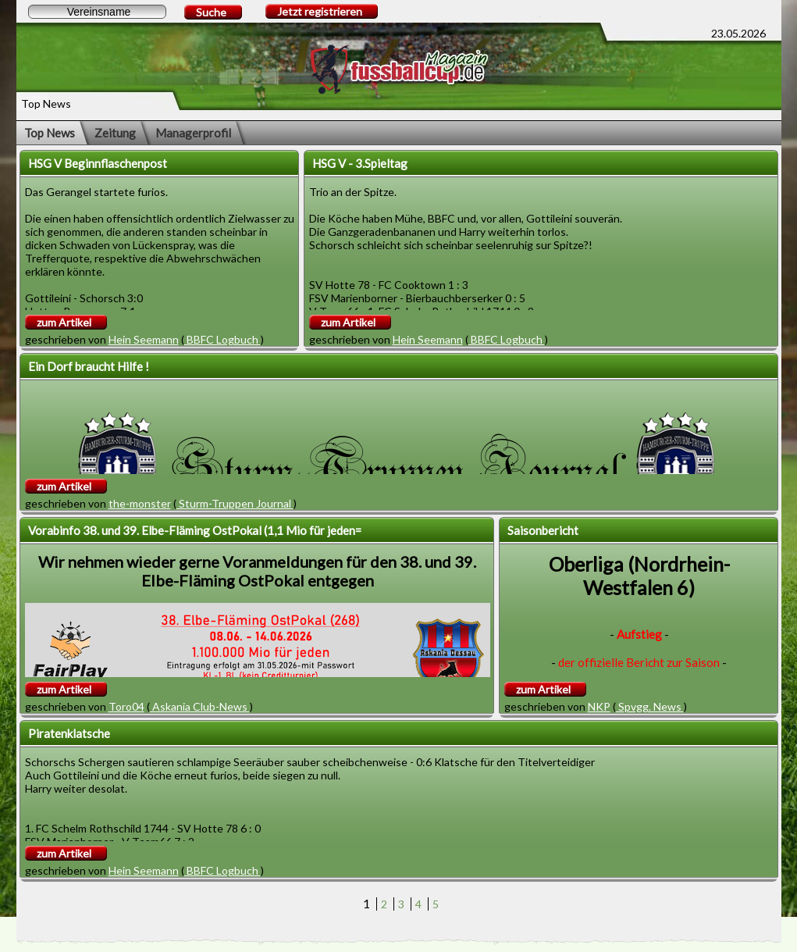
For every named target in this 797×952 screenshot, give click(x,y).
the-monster (140, 503)
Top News (49, 133)
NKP (599, 706)
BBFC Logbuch (222, 339)
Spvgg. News (650, 706)
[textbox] (97, 11)
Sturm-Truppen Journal (235, 503)
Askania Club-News (200, 706)
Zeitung (115, 133)
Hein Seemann (144, 339)
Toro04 (126, 706)
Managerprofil (193, 133)
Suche (211, 12)
